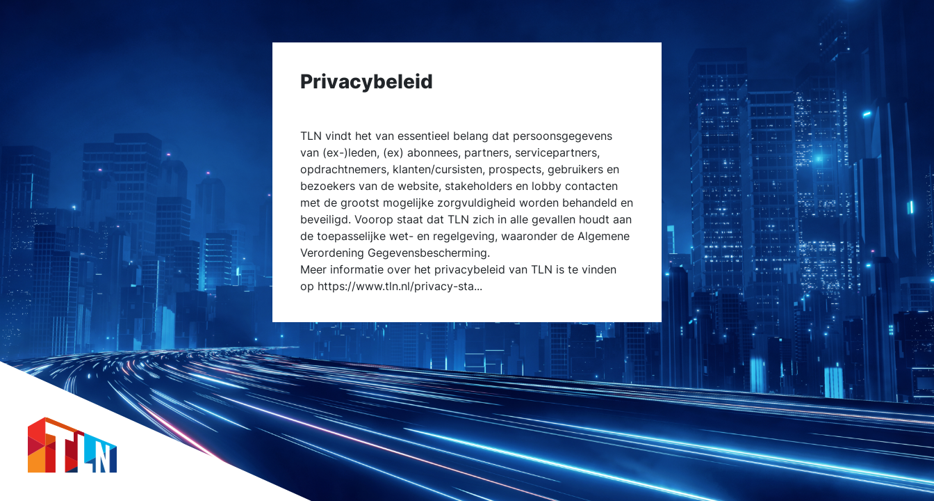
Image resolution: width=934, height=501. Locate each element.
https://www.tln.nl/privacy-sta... (400, 286)
